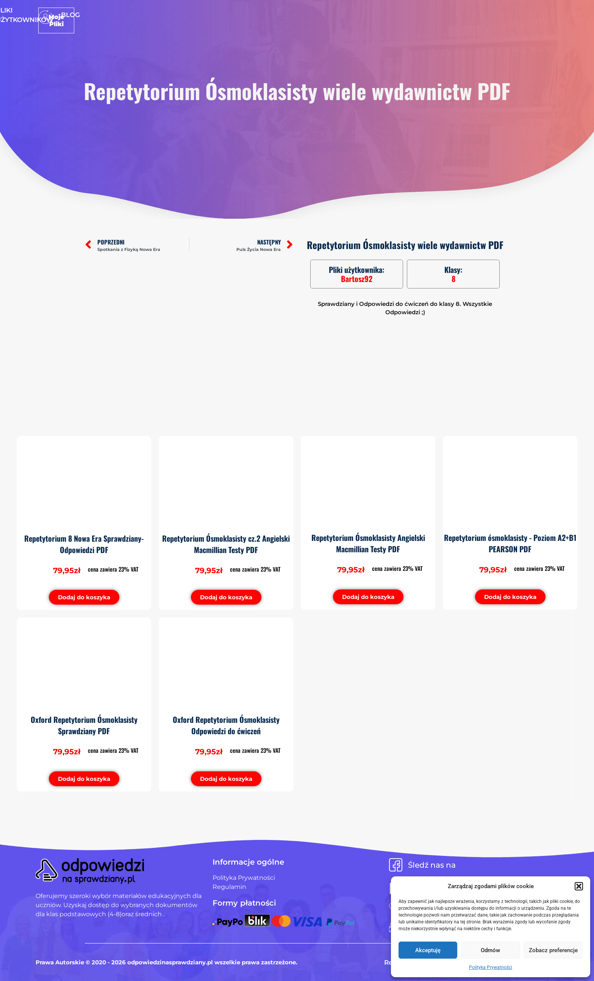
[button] (579, 886)
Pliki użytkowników (307, 15)
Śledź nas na (432, 865)
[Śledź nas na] (395, 864)
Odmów (490, 950)
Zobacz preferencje (553, 950)
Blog (362, 15)
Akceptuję (428, 950)
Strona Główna (231, 15)
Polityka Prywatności (490, 967)
